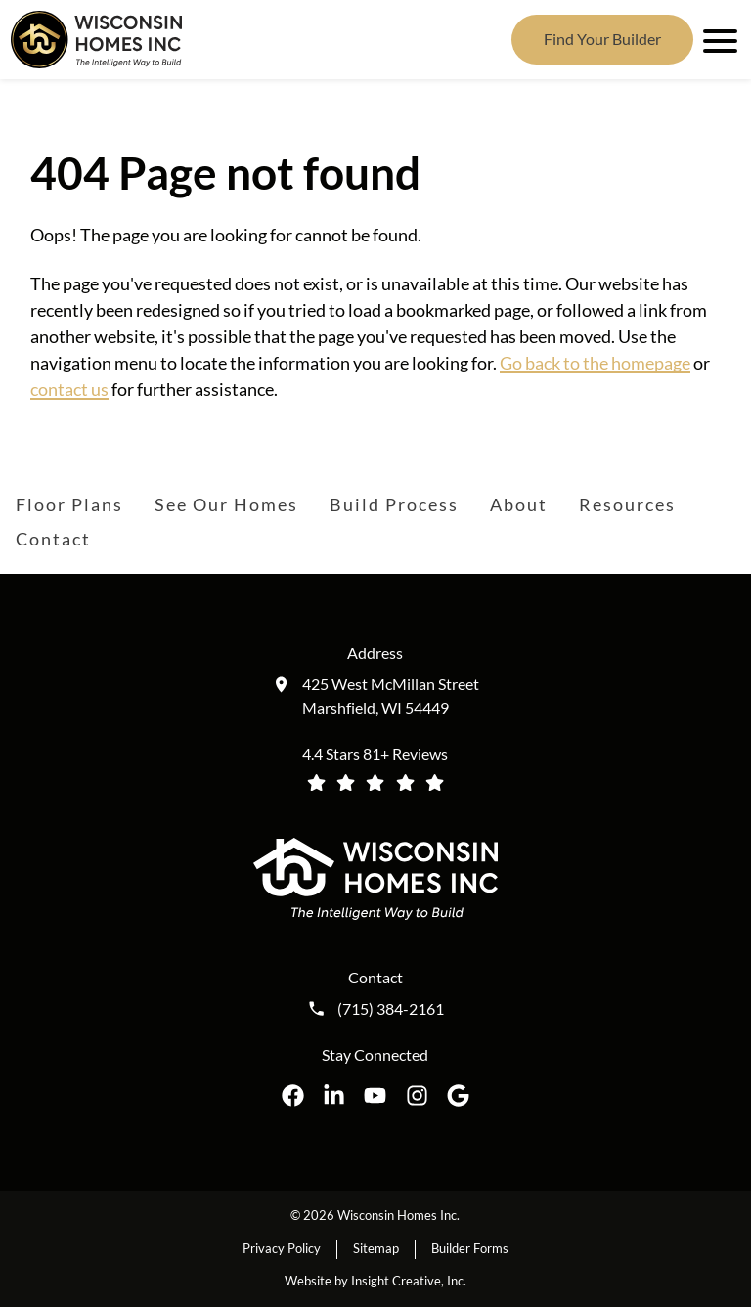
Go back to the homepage (595, 362)
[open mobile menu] (716, 39)
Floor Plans (69, 504)
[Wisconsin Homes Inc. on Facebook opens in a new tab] (293, 1095)
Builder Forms (469, 1248)
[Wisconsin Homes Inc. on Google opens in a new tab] (458, 1095)
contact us (69, 389)
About (519, 504)
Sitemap (376, 1248)
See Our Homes (226, 504)
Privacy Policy (282, 1248)
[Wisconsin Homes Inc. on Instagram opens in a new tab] (417, 1095)
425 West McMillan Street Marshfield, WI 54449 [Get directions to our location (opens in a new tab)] (390, 696)
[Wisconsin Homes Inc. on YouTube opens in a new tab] (375, 1095)
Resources (627, 504)
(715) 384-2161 (390, 1009)
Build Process (394, 504)
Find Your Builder (602, 38)
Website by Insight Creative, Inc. (375, 1280)
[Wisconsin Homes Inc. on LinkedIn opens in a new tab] (334, 1095)
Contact (53, 538)
